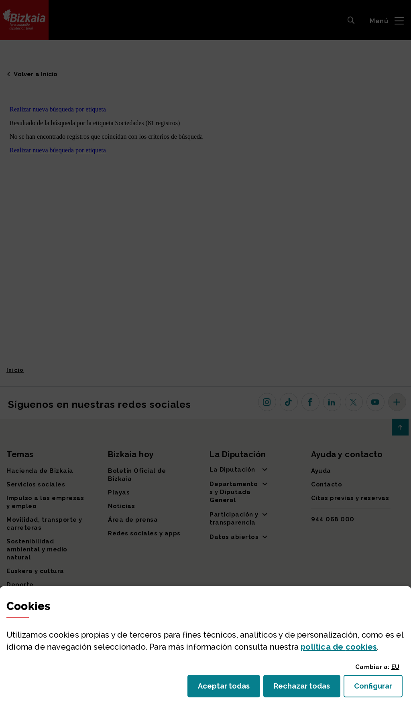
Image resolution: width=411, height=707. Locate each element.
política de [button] (339, 647)
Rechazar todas (307, 688)
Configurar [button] (378, 688)
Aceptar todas (229, 688)
